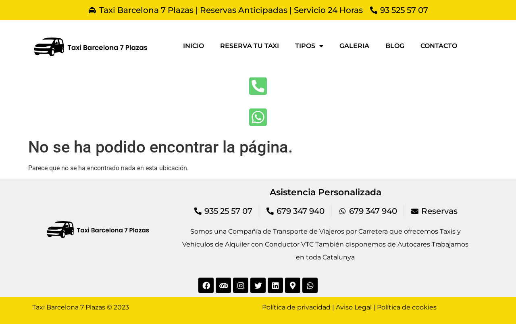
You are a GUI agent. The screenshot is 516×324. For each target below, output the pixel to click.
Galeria (354, 46)
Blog (394, 46)
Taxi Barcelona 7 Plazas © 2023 (80, 307)
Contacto (438, 46)
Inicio (193, 46)
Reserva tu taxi (249, 46)
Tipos (309, 46)
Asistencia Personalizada (325, 192)
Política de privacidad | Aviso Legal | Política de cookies (349, 307)
